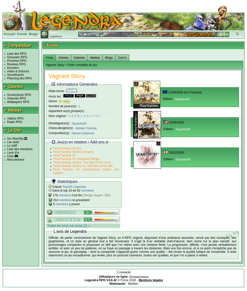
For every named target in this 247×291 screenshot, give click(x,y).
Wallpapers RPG (18, 102)
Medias (95, 58)
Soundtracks (15, 75)
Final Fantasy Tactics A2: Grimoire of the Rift (83, 166)
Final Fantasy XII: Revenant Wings (76, 159)
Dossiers (13, 68)
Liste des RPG (16, 53)
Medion (133, 283)
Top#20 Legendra (74, 187)
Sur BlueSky (17, 138)
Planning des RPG (19, 78)
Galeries (79, 58)
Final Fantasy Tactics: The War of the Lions (82, 162)
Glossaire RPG (17, 57)
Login (53, 36)
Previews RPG (17, 61)
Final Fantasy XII (64, 155)
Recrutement (15, 159)
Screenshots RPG (19, 95)
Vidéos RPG (15, 118)
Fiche (49, 58)
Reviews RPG (16, 64)
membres (87, 190)
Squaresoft (79, 123)
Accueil (9, 34)
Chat (10, 156)
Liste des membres (19, 149)
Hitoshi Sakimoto (83, 133)
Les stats (13, 142)
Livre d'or (13, 152)
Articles (63, 58)
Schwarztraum (139, 276)
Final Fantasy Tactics (67, 148)
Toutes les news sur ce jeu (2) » (68, 225)
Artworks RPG (16, 98)
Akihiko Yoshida (86, 128)
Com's (122, 58)
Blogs (33, 34)
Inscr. (59, 36)
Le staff (12, 145)
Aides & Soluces (18, 71)
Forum (22, 34)
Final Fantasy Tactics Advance (73, 152)
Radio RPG (14, 122)
